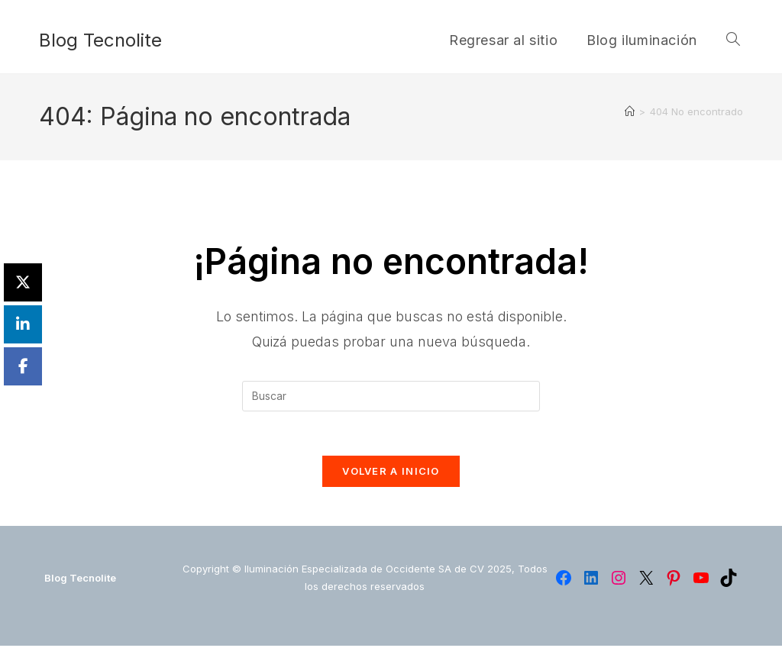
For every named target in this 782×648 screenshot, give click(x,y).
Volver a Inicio (391, 473)
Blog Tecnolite (100, 40)
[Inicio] (630, 111)
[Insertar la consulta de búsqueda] (391, 396)
